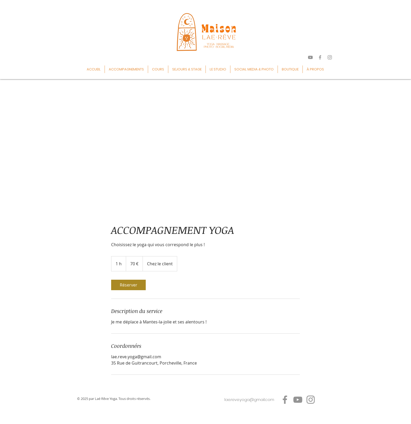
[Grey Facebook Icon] (320, 57)
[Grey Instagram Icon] (330, 57)
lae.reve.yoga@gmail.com (249, 399)
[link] (128, 285)
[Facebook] (284, 399)
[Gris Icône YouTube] (310, 57)
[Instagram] (310, 399)
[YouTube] (297, 399)
